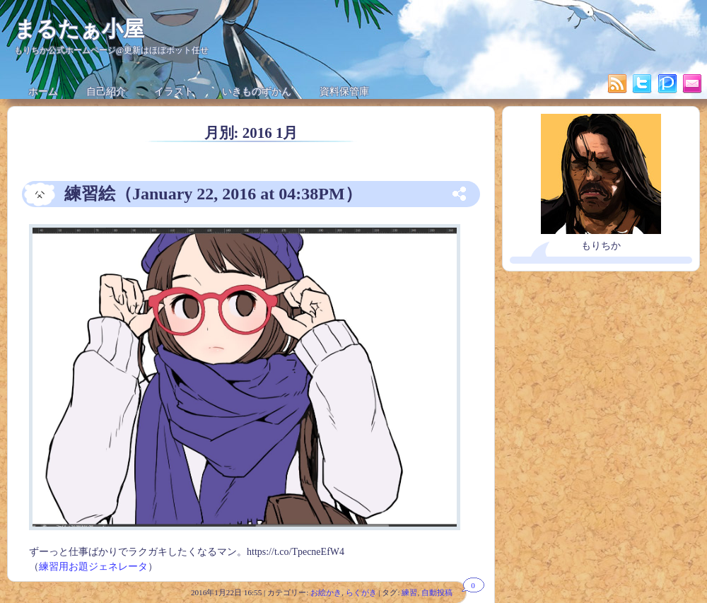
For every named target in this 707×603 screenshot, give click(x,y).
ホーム (43, 91)
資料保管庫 (344, 91)
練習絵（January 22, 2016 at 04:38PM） (213, 194)
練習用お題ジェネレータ (93, 566)
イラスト (174, 91)
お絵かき (325, 592)
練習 (409, 592)
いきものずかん (256, 91)
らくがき (361, 592)
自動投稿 (436, 592)
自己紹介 (106, 91)
